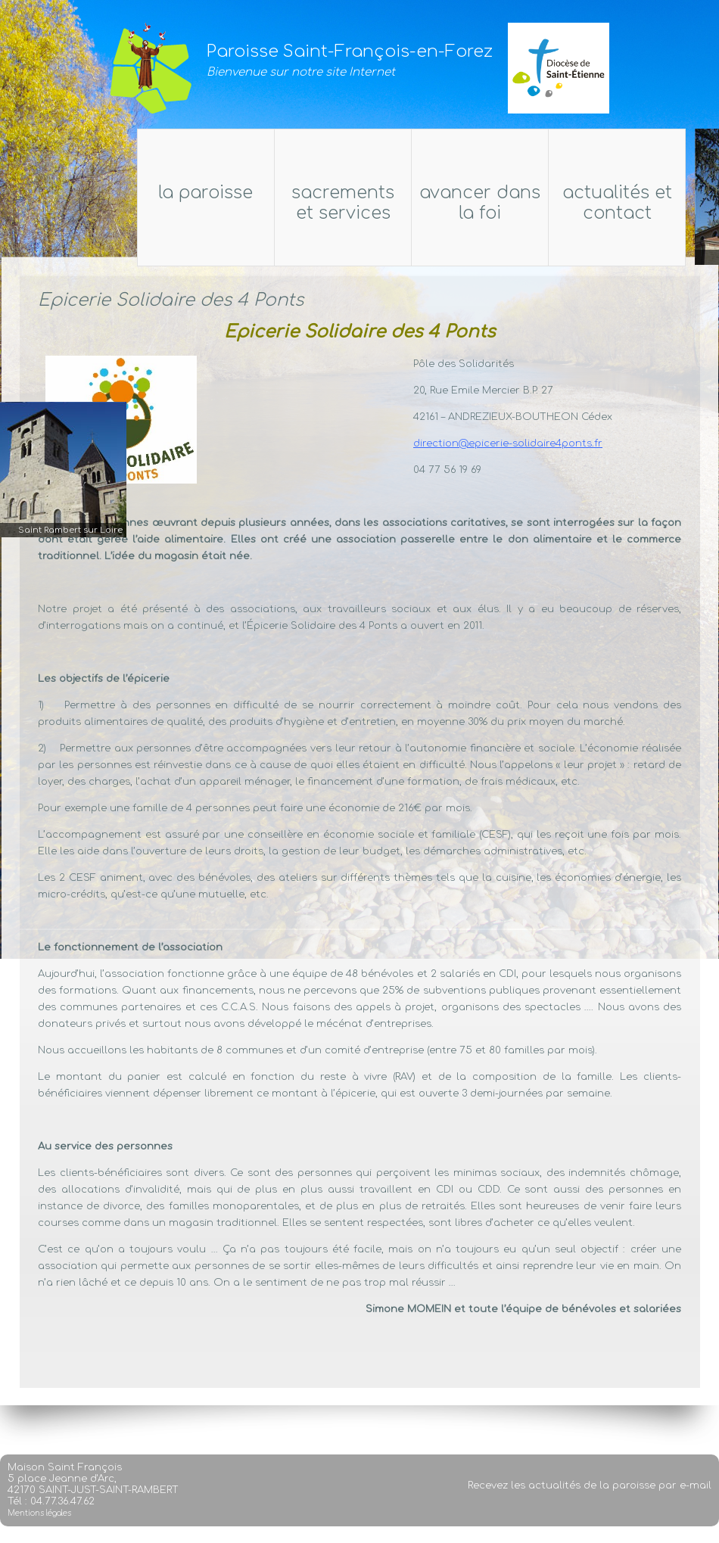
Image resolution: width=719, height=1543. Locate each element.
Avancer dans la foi (479, 202)
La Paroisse (195, 192)
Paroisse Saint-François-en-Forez (350, 51)
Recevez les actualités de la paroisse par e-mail (589, 1494)
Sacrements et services (342, 202)
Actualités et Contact (627, 202)
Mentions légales (39, 1522)
